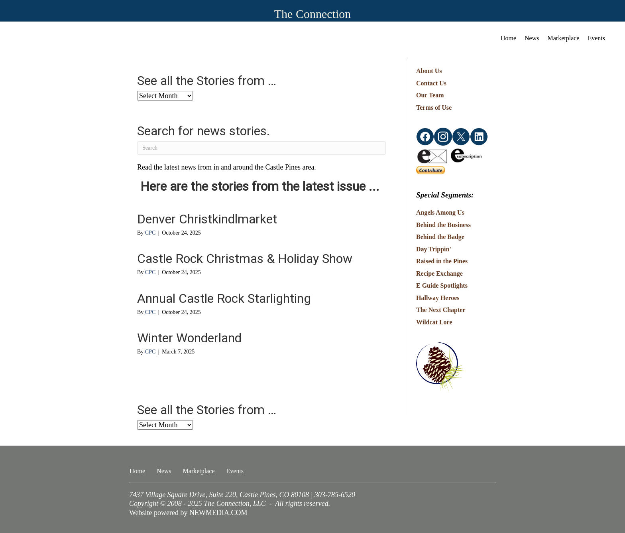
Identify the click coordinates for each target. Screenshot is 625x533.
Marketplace (564, 38)
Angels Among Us (440, 212)
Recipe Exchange (439, 273)
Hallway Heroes (438, 297)
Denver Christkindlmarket (207, 219)
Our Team (430, 95)
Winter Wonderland (189, 337)
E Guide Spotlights (442, 285)
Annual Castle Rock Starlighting (224, 298)
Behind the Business (443, 224)
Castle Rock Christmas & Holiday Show (244, 258)
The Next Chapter (441, 309)
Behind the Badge (440, 236)
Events (596, 38)
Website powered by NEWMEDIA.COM (188, 513)
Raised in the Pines (442, 261)
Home (508, 38)
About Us (429, 70)
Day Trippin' (433, 249)
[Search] (261, 148)
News (532, 38)
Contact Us (431, 83)
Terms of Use (434, 107)
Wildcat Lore (434, 322)
